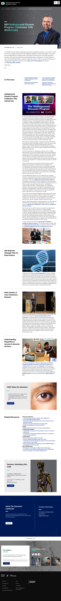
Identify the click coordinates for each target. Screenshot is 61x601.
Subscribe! (6, 563)
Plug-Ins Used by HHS (7, 590)
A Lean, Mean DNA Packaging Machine (31, 419)
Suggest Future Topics (43, 515)
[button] (58, 2)
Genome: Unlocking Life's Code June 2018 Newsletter (35, 450)
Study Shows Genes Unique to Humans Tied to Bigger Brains (36, 418)
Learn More (10, 403)
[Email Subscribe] (15, 560)
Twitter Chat (26, 366)
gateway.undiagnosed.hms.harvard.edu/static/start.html (38, 226)
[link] (33, 554)
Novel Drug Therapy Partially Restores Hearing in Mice (35, 423)
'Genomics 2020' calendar (13, 62)
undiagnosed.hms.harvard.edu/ (31, 224)
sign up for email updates (34, 61)
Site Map (4, 585)
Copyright (18, 585)
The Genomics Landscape (22, 8)
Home (3, 8)
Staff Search (5, 588)
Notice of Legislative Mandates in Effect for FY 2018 (34, 439)
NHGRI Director (13, 8)
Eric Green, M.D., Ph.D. (9, 47)
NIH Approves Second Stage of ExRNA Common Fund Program (36, 447)
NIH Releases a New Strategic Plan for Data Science (31, 83)
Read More (9, 523)
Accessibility (5, 583)
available (12, 396)
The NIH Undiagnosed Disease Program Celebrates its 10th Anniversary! (31, 79)
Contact (4, 581)
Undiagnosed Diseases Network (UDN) (43, 179)
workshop (41, 366)
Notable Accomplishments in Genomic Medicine (33, 425)
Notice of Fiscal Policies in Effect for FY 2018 (33, 438)
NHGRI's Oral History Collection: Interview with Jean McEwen (36, 428)
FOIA (17, 581)
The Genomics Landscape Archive (46, 512)
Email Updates (42, 514)
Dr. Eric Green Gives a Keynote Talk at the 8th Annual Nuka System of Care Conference (48, 79)
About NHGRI (8, 8)
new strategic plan (40, 273)
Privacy (17, 583)
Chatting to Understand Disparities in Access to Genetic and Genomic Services (49, 84)
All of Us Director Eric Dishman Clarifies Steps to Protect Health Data (38, 449)
